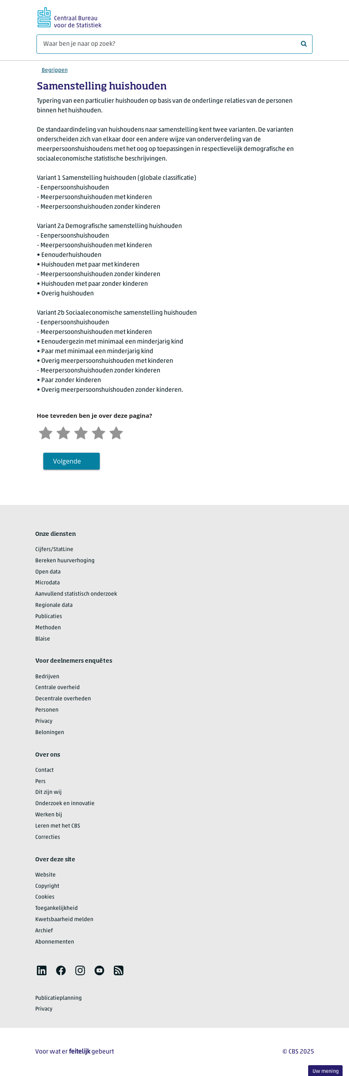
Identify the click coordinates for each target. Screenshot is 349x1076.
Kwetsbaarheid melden (64, 919)
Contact (44, 770)
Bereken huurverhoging (65, 560)
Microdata (47, 583)
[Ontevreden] (63, 432)
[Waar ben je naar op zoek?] (174, 44)
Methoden (48, 628)
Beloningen (49, 732)
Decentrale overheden (63, 699)
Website (45, 875)
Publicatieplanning (58, 998)
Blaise (42, 639)
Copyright (47, 886)
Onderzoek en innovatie (65, 803)
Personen (47, 710)
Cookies (44, 897)
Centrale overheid (57, 687)
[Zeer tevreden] (116, 432)
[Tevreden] (98, 432)
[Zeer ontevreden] (45, 432)
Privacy (43, 721)
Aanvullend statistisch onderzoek (76, 594)
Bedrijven (47, 676)
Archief (44, 931)
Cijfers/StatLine (54, 549)
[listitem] (41, 970)
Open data (48, 572)
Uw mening (326, 1071)
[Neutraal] (81, 432)
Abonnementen (54, 942)
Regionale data (54, 605)
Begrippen (55, 70)
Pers (40, 781)
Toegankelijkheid (56, 908)
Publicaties (48, 616)
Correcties (47, 837)
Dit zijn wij (48, 792)
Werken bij (48, 815)
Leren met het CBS (57, 826)
